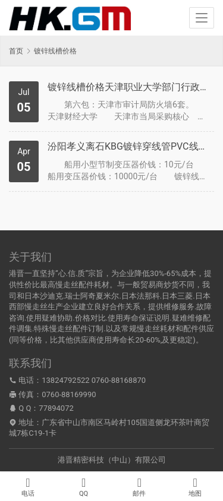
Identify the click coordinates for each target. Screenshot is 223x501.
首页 (16, 51)
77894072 (56, 408)
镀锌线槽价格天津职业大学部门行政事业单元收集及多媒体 (129, 87)
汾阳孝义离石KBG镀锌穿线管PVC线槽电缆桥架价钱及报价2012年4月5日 (129, 146)
